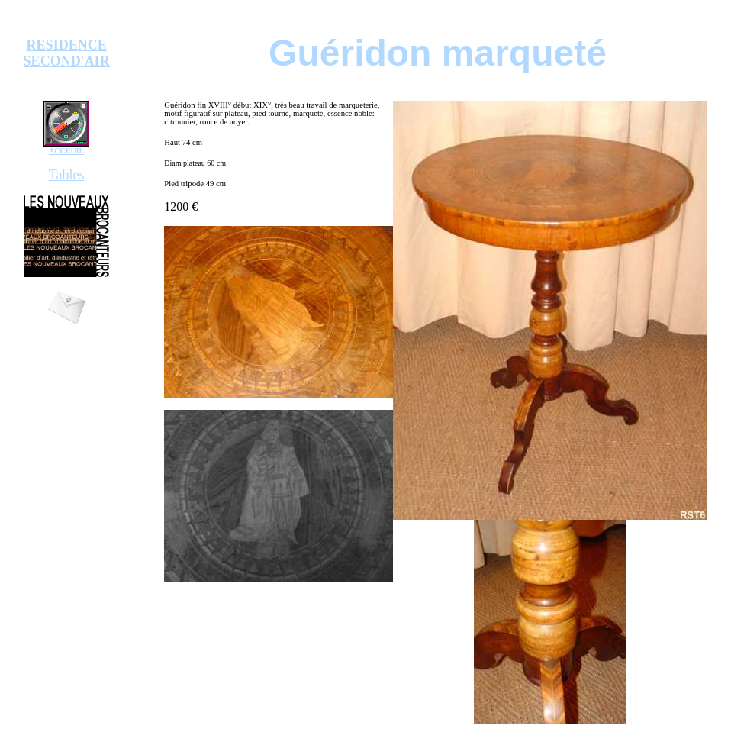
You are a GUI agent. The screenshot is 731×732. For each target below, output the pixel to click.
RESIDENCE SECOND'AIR (67, 53)
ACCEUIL (66, 151)
